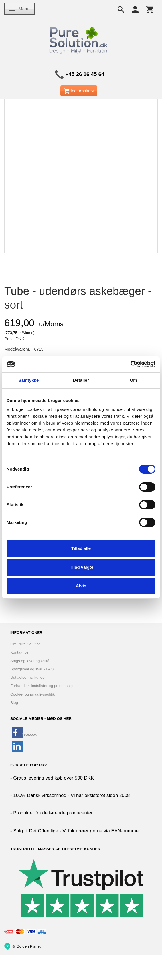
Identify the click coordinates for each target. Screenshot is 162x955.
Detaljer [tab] (81, 380)
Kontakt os (19, 652)
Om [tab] (133, 380)
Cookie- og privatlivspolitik (32, 694)
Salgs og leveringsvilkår (30, 661)
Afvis (81, 585)
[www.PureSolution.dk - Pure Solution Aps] (79, 39)
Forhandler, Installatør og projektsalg (41, 686)
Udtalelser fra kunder (28, 677)
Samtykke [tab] (29, 380)
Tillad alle (81, 548)
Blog (14, 702)
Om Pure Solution (25, 644)
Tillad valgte (81, 567)
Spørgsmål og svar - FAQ (32, 669)
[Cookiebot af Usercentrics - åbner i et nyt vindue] (130, 364)
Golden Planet (28, 946)
